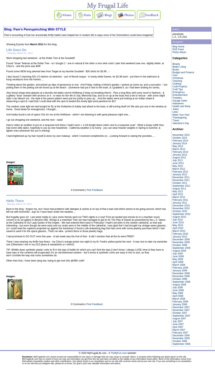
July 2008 (177, 287)
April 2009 (177, 262)
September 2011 (181, 185)
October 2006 (179, 341)
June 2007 (178, 324)
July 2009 (177, 253)
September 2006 (181, 344)
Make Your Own (181, 114)
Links (175, 112)
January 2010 (179, 236)
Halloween (178, 103)
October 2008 (179, 279)
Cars (174, 75)
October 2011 (179, 183)
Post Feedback (95, 190)
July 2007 (177, 321)
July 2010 (177, 219)
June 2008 (178, 290)
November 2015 (181, 135)
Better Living (179, 66)
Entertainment (180, 95)
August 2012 (179, 157)
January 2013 (179, 154)
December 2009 (181, 239)
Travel (175, 120)
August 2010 (179, 216)
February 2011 (180, 200)
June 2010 (178, 222)
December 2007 (181, 307)
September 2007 (181, 315)
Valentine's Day (180, 123)
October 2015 (179, 137)
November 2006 (181, 338)
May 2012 (177, 166)
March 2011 (178, 197)
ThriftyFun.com (119, 353)
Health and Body (181, 106)
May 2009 (177, 259)
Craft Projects (179, 86)
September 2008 (181, 281)
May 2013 (177, 146)
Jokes (175, 109)
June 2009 (178, 256)
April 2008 (177, 296)
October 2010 (179, 211)
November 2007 (181, 310)
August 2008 (179, 284)
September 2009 (181, 248)
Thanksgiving (179, 117)
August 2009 (179, 250)
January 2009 (179, 270)
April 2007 (177, 327)
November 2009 (181, 242)
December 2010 (181, 205)
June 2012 (178, 163)
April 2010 (177, 228)
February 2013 (180, 152)
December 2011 (181, 177)
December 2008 (181, 273)
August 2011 (179, 188)
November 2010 (181, 208)
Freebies (177, 97)
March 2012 (178, 168)
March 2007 (178, 329)
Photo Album (179, 52)
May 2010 (177, 225)
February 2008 (180, 301)
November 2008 (181, 276)
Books (175, 69)
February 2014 (180, 140)
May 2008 (177, 293)
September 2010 (181, 214)
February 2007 (180, 332)
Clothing (176, 83)
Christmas (177, 78)
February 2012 (180, 171)
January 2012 (179, 174)
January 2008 (179, 304)
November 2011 (181, 180)
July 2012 (177, 160)
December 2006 (181, 335)
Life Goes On (16, 50)
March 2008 (178, 298)
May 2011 (177, 191)
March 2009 (178, 264)
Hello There (15, 201)
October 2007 (179, 313)
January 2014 (179, 143)
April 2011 (177, 194)
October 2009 (179, 245)
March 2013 (178, 149)
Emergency (178, 92)
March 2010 (178, 231)
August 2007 (179, 318)
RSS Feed (178, 49)
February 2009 (180, 267)
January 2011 (179, 202)
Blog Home (178, 46)
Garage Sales (179, 100)
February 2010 (180, 233)
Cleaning (177, 80)
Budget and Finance (183, 72)
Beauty (176, 64)
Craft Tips (177, 89)
